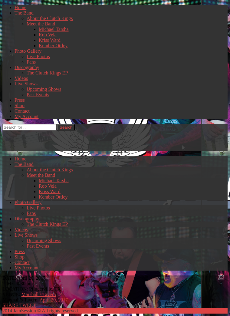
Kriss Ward (50, 40)
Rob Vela (48, 34)
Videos (21, 78)
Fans (31, 61)
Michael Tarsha (54, 29)
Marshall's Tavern (38, 294)
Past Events (38, 94)
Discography (27, 67)
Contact (22, 111)
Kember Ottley (53, 45)
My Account (27, 116)
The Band (24, 12)
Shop (20, 105)
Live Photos (38, 56)
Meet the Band (41, 23)
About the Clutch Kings (50, 18)
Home (20, 7)
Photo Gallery (28, 51)
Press (20, 100)
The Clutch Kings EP (47, 72)
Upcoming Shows (44, 89)
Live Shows (26, 83)
